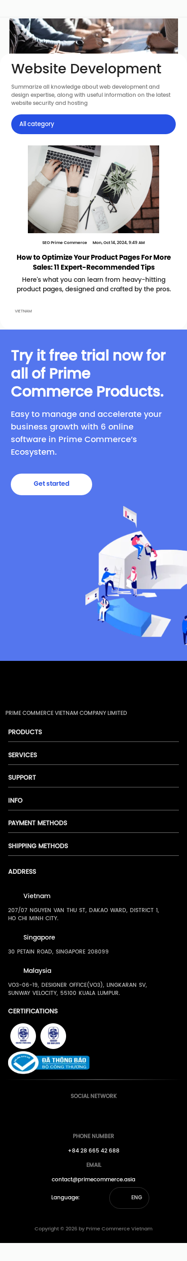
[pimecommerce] (19, 10)
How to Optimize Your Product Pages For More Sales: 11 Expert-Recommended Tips (94, 263)
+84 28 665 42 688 (94, 1151)
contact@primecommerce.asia (93, 1180)
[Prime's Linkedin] (107, 1113)
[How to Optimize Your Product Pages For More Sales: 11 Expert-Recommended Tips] (93, 189)
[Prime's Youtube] (91, 1113)
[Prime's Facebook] (74, 1113)
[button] (129, 1198)
